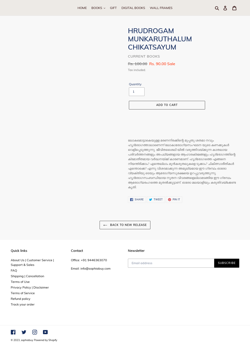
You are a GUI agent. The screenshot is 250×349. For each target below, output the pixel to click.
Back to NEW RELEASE (125, 225)
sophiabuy (27, 340)
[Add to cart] (167, 105)
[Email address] (171, 263)
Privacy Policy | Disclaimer (30, 287)
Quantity (135, 84)
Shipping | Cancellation (27, 276)
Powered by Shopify (45, 340)
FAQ (14, 270)
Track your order (23, 304)
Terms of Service (23, 293)
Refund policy (20, 299)
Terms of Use (20, 282)
